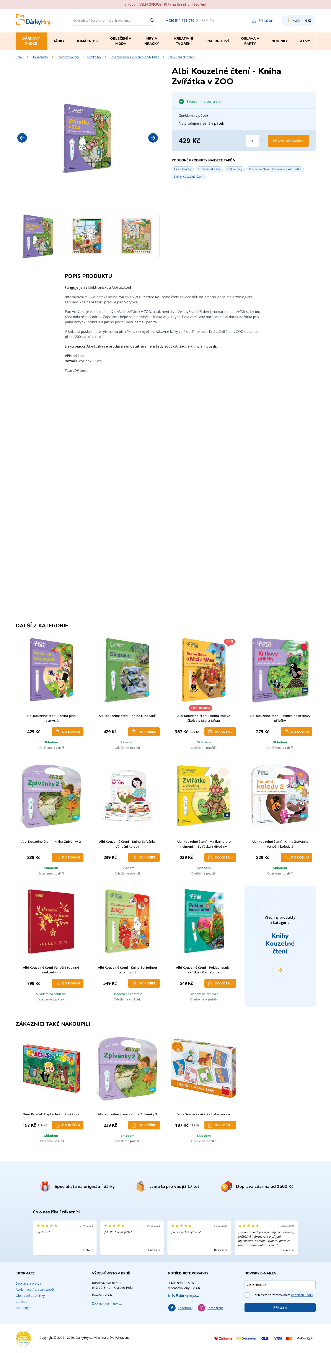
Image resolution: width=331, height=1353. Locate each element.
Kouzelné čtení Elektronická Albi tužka (134, 57)
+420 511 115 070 (180, 20)
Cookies (21, 1301)
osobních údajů (302, 1295)
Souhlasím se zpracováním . (283, 1295)
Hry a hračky (40, 57)
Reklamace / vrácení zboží (35, 1289)
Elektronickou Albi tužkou (109, 287)
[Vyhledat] (153, 21)
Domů (19, 57)
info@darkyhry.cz (183, 1295)
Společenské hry (68, 57)
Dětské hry (94, 57)
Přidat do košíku (288, 141)
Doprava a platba (28, 1283)
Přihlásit (280, 1308)
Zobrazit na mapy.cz (107, 1303)
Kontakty (22, 1307)
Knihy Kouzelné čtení (181, 57)
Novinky (279, 41)
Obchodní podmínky (30, 1295)
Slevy (304, 41)
